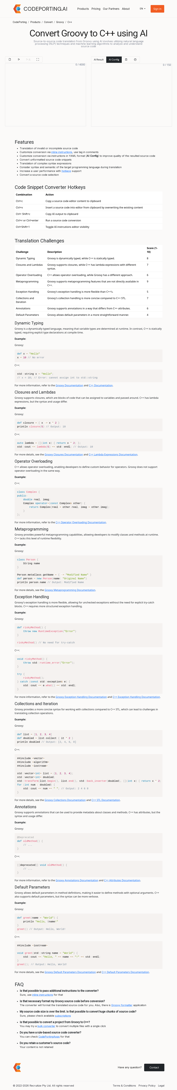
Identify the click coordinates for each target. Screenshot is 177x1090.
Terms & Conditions (124, 1085)
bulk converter (46, 1026)
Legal (161, 1085)
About (126, 8)
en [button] (142, 8)
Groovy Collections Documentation (65, 800)
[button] (157, 9)
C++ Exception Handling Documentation (136, 697)
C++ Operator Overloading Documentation (81, 522)
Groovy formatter (121, 1005)
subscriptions (63, 1015)
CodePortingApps (49, 1036)
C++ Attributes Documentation (122, 880)
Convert (48, 22)
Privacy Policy (147, 1085)
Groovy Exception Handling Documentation (81, 697)
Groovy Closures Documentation (64, 454)
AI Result (99, 59)
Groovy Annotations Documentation (77, 880)
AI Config (114, 59)
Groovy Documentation (69, 385)
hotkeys (66, 171)
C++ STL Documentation (106, 800)
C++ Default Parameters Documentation (125, 972)
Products (83, 8)
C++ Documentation (101, 385)
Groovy (60, 22)
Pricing (95, 8)
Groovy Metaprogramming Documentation (70, 590)
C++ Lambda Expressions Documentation (113, 454)
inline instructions (61, 152)
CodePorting (20, 22)
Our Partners (111, 8)
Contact (154, 1067)
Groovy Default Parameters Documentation (70, 972)
